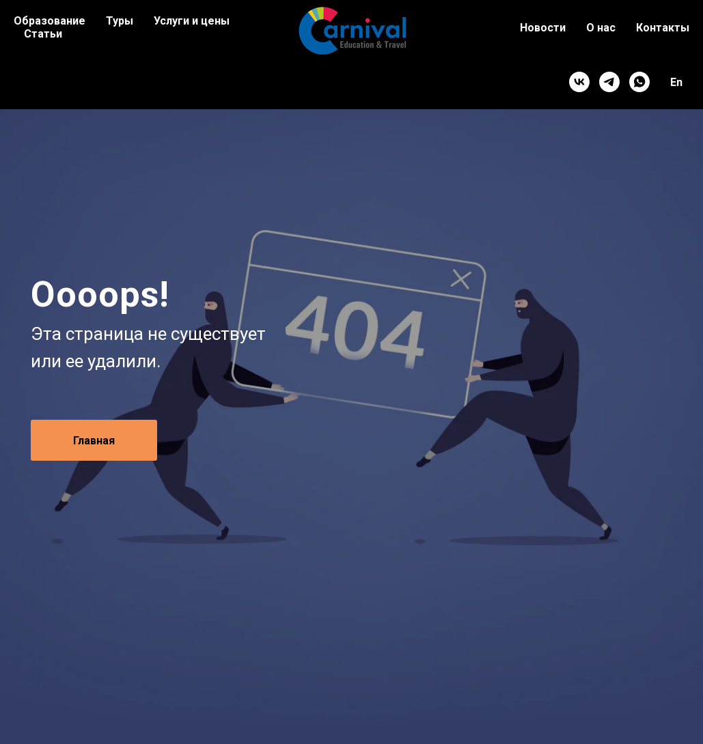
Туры (119, 20)
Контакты (662, 27)
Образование (49, 20)
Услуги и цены (192, 20)
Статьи (43, 33)
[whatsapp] (639, 82)
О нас (601, 27)
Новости (543, 27)
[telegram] (609, 82)
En (676, 82)
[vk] (579, 82)
